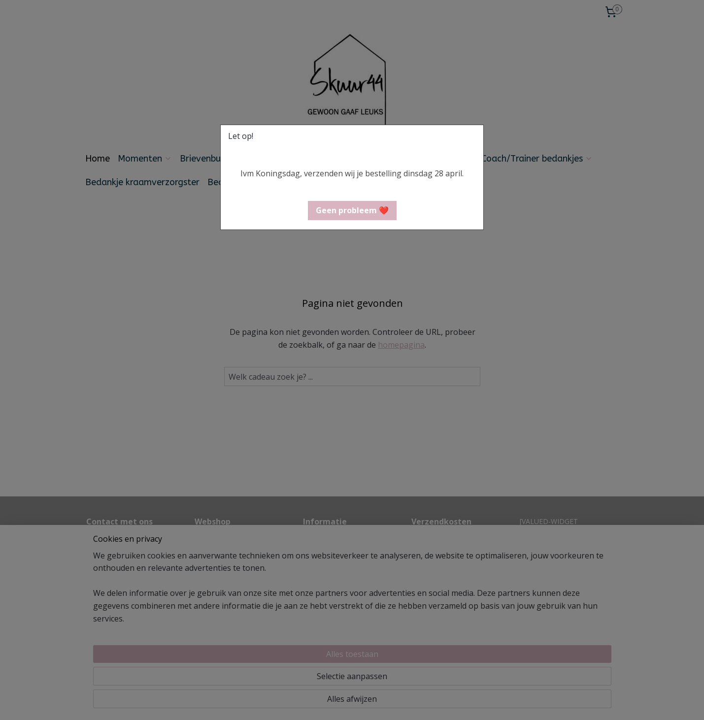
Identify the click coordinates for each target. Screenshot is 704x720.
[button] (352, 210)
